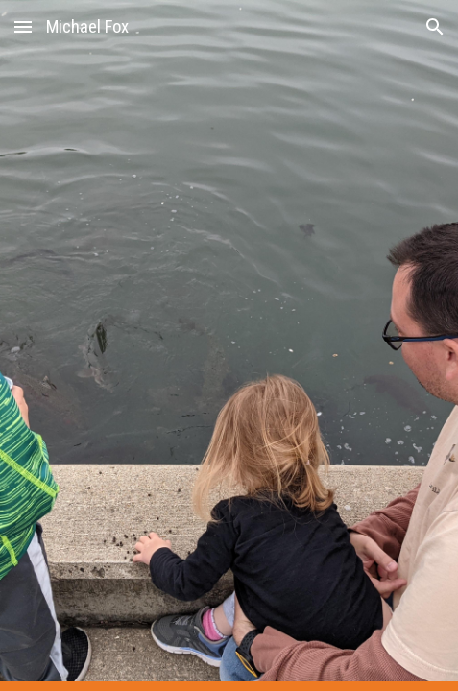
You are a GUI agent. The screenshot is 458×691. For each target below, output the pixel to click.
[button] (23, 26)
